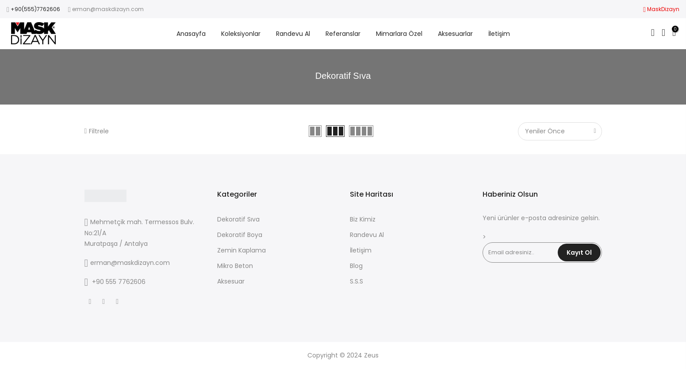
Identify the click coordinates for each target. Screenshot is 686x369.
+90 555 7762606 (119, 281)
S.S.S (356, 281)
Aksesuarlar (455, 33)
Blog (356, 265)
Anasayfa (191, 33)
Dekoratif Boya (239, 234)
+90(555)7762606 (35, 9)
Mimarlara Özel (399, 33)
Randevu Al (293, 33)
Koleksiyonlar (241, 33)
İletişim (499, 33)
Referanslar (343, 33)
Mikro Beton (235, 265)
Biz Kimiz (363, 219)
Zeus (371, 355)
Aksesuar (231, 281)
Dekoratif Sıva (238, 219)
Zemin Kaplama (241, 250)
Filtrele (96, 131)
